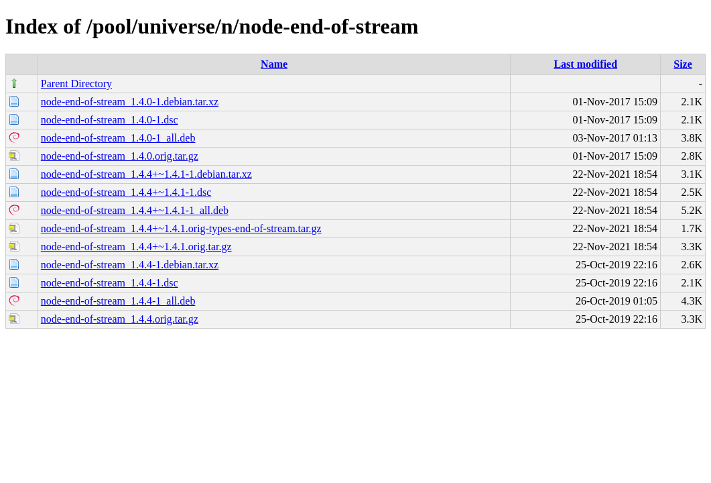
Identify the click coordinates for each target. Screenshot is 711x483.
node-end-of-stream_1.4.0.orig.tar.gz (119, 156)
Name (274, 64)
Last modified (585, 64)
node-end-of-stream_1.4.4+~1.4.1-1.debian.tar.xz (146, 174)
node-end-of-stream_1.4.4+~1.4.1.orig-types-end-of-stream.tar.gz (181, 228)
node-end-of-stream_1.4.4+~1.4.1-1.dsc (126, 192)
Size (682, 64)
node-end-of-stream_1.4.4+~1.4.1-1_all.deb (135, 210)
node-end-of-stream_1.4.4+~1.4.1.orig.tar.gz (136, 246)
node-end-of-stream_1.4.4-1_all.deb (118, 301)
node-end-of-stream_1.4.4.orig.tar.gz (119, 319)
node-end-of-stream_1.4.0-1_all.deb (118, 138)
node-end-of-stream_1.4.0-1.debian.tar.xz (129, 101)
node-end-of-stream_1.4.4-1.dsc (109, 282)
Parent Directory (76, 83)
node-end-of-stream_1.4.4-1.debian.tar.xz (129, 264)
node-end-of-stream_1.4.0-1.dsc (109, 119)
